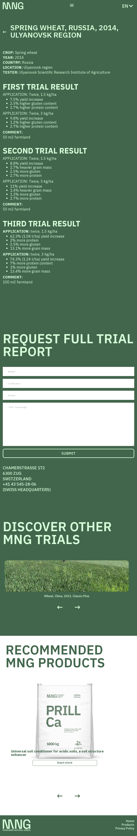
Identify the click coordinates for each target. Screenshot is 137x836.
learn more (64, 762)
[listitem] (68, 579)
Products (128, 824)
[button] (71, 6)
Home (130, 821)
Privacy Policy (124, 828)
